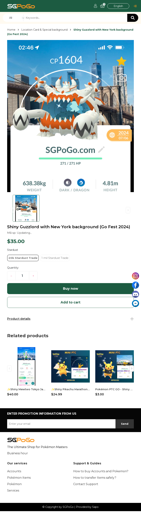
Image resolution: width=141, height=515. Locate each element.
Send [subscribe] (124, 423)
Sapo (95, 507)
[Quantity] (22, 275)
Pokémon (14, 484)
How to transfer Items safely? (94, 477)
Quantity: (13, 267)
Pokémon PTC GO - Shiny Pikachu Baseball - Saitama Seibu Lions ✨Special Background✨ (114, 389)
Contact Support (85, 484)
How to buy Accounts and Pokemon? (100, 471)
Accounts (14, 471)
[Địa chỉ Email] (70, 423)
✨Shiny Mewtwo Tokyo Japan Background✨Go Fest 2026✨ (26, 389)
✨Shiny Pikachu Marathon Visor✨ (70, 389)
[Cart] (102, 6)
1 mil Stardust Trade (54, 258)
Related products (27, 335)
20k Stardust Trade (22, 258)
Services (13, 490)
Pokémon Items (19, 477)
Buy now (70, 289)
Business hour (17, 453)
